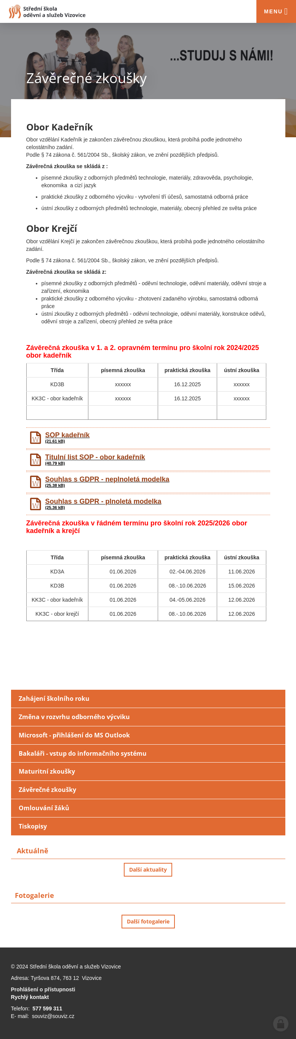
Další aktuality (148, 869)
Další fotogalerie (148, 921)
